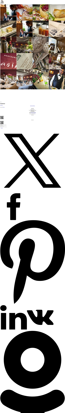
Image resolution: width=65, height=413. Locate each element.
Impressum (1, 105)
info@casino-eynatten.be (33, 112)
